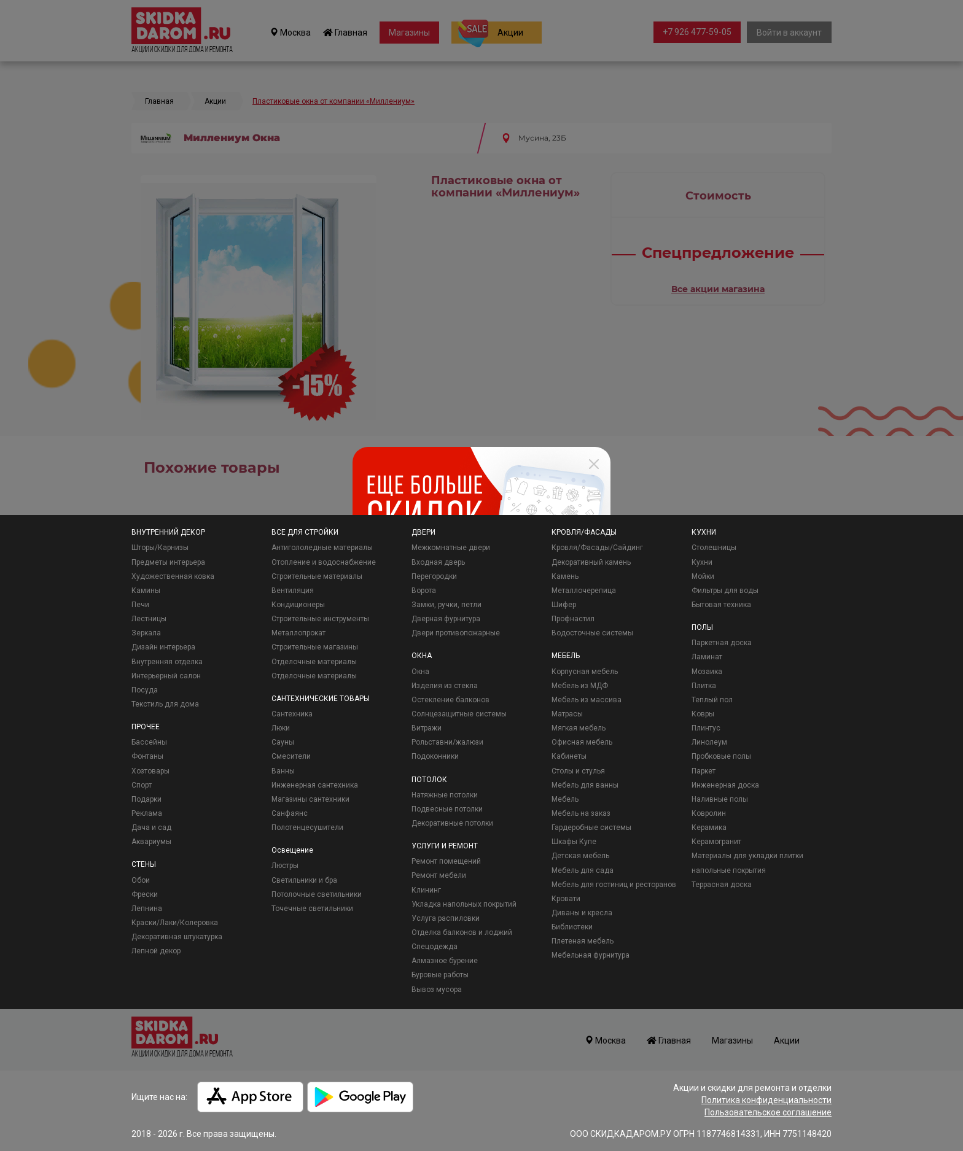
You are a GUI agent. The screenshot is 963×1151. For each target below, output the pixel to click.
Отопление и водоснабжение (323, 562)
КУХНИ (704, 532)
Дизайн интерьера (163, 647)
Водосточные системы (592, 633)
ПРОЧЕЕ (145, 727)
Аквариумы (151, 841)
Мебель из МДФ (580, 685)
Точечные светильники (312, 908)
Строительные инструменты (320, 618)
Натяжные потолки (444, 795)
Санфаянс (289, 813)
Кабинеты (569, 756)
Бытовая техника (721, 604)
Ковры (703, 714)
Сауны (282, 742)
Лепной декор (156, 951)
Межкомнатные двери (450, 547)
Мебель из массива (587, 700)
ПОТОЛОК (429, 779)
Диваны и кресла (582, 913)
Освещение (292, 850)
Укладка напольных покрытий (464, 904)
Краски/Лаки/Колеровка (174, 922)
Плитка (704, 685)
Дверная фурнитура (445, 618)
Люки (280, 728)
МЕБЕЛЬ (566, 655)
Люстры (284, 865)
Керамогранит (716, 841)
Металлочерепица (584, 590)
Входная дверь (438, 562)
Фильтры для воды (725, 590)
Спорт (141, 785)
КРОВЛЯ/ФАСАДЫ (584, 532)
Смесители (291, 756)
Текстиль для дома (165, 704)
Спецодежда (434, 946)
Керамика (709, 827)
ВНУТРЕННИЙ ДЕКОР (168, 532)
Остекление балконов (450, 700)
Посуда (144, 690)
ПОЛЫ (702, 627)
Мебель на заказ (581, 813)
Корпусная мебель (585, 671)
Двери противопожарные (455, 633)
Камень (565, 576)
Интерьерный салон (166, 676)
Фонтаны (147, 756)
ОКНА (421, 655)
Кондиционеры (298, 604)
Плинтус (706, 728)
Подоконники (435, 756)
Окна (420, 671)
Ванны (283, 771)
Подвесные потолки (447, 809)
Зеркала (146, 633)
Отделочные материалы (314, 661)
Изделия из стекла (444, 685)
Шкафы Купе (574, 841)
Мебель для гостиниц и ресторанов (614, 884)
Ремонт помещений (446, 861)
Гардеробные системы (591, 827)
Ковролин (709, 813)
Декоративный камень (591, 562)
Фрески (144, 894)
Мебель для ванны (585, 785)
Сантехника (292, 714)
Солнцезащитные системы (459, 714)
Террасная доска (722, 884)
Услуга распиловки (445, 918)
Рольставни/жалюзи (447, 742)
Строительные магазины (314, 647)
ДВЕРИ (423, 532)
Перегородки (434, 576)
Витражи (426, 728)
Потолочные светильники (316, 894)
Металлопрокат (298, 633)
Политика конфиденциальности (766, 1100)
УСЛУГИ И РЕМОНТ (444, 846)
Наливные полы (720, 799)
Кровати (566, 898)
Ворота (423, 590)
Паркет (703, 771)
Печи (140, 604)
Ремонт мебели (438, 875)
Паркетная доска (722, 642)
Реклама (146, 813)
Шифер (564, 604)
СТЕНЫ (143, 864)
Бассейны (149, 742)
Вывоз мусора (436, 989)
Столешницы (714, 547)
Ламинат (707, 657)
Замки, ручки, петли (446, 604)
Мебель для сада (583, 870)
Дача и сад (151, 827)
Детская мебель (580, 855)
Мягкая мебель (579, 728)
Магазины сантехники (310, 799)
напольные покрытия (729, 870)
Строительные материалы (316, 576)
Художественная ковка (172, 576)
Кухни (702, 562)
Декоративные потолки (452, 823)
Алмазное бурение (444, 960)
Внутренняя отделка (167, 661)
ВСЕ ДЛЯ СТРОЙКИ (304, 532)
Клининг (426, 890)
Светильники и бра (304, 880)
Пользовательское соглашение (768, 1112)
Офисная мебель (582, 742)
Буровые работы (440, 975)
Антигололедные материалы (322, 547)
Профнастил (573, 618)
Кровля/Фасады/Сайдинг (597, 547)
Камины (145, 590)
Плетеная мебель (583, 941)
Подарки (146, 799)
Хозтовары (150, 771)
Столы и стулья (578, 771)
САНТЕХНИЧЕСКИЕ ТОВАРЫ (320, 698)
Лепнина (146, 908)
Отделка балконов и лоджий (461, 932)
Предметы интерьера (168, 562)
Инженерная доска (725, 785)
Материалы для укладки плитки (747, 855)
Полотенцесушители (307, 827)
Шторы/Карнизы (160, 547)
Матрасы (567, 714)
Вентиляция (292, 590)
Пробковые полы (721, 756)
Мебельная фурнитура (591, 955)
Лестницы (148, 618)
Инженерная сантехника (314, 785)
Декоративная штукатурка (176, 936)
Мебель (565, 799)
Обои (140, 880)
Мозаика (707, 671)
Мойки (703, 576)
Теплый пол (712, 700)
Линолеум (709, 742)
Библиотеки (572, 927)
